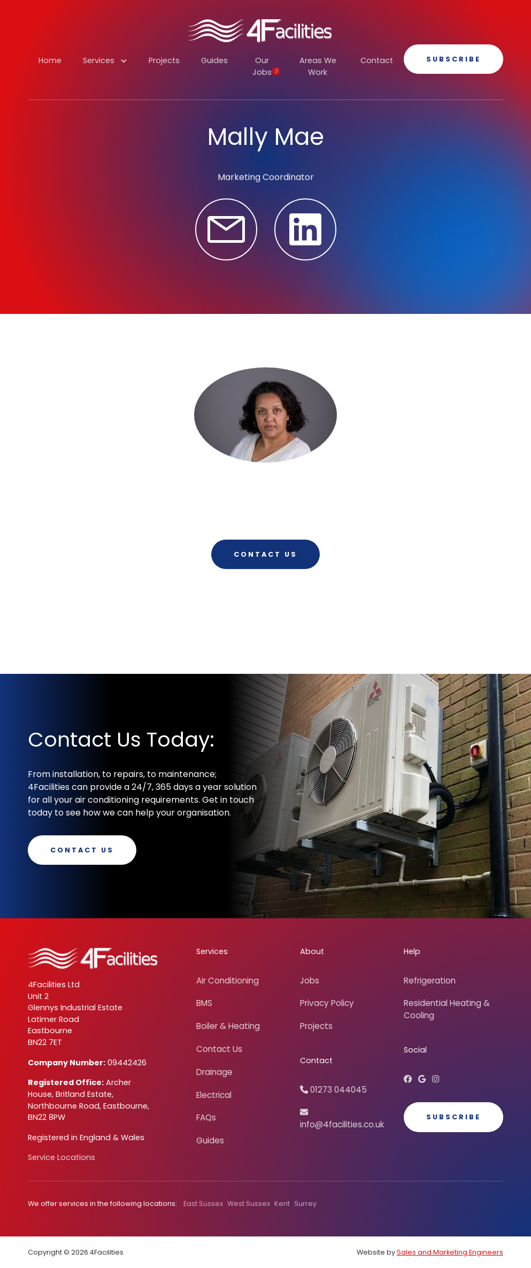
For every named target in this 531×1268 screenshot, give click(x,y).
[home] (260, 30)
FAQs (206, 1117)
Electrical (214, 1095)
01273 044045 (333, 1089)
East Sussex (203, 1203)
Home (50, 60)
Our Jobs (266, 66)
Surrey (305, 1203)
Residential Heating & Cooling (447, 1009)
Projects (164, 60)
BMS (204, 1003)
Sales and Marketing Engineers (450, 1252)
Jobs (309, 980)
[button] (105, 66)
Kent (282, 1203)
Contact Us (82, 850)
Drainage (214, 1072)
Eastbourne (50, 1030)
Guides (214, 60)
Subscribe (453, 59)
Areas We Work (317, 66)
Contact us (265, 554)
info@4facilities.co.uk (342, 1119)
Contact (376, 60)
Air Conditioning (227, 980)
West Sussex (248, 1203)
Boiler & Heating (228, 1026)
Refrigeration (430, 980)
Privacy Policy (327, 1003)
